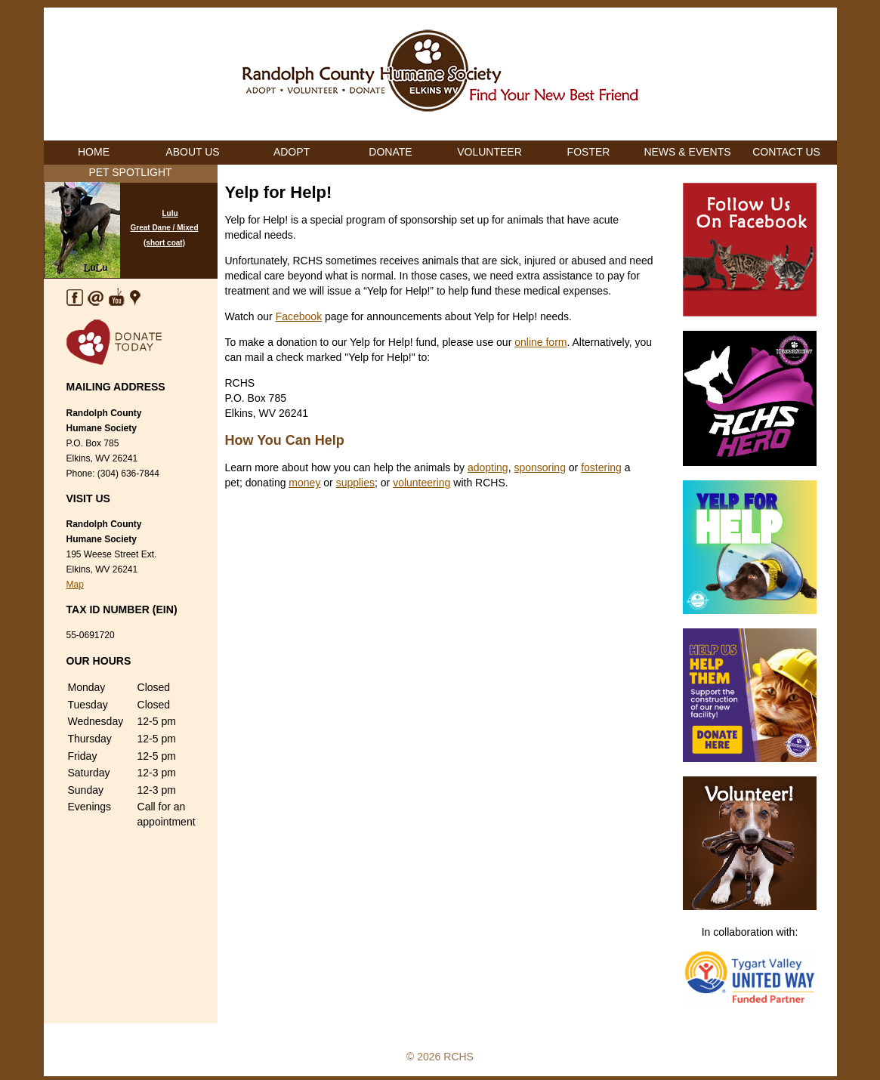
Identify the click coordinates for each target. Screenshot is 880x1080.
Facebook (299, 316)
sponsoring (540, 467)
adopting (488, 467)
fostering (601, 467)
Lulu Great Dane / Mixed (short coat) (164, 228)
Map (75, 584)
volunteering (421, 483)
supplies (355, 483)
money (304, 483)
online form (540, 342)
